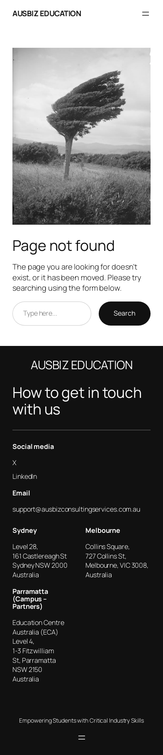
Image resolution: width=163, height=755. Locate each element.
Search (125, 313)
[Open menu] (146, 14)
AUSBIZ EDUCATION (46, 13)
